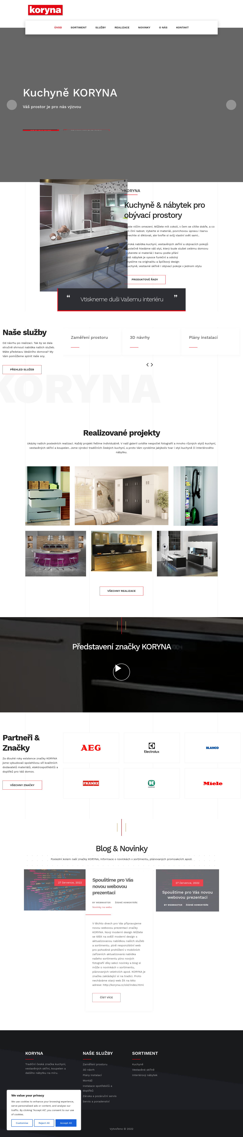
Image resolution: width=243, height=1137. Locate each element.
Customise (22, 1123)
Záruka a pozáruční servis (100, 1096)
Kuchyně (137, 1064)
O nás (163, 27)
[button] (12, 105)
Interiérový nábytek (144, 1075)
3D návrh (89, 1069)
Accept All (66, 1123)
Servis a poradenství (96, 1101)
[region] (44, 1110)
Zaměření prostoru (95, 1064)
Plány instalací (92, 1075)
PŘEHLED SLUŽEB (22, 369)
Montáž (87, 1080)
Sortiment (79, 27)
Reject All (44, 1123)
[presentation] (147, 364)
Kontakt (182, 27)
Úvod (58, 27)
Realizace (122, 27)
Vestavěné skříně (143, 1069)
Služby (100, 27)
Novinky (144, 27)
